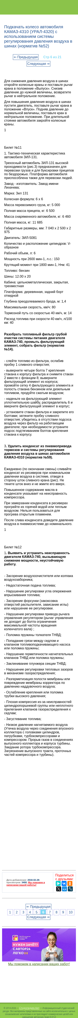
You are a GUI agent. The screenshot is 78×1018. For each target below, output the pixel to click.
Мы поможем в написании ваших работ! (39, 964)
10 (71, 912)
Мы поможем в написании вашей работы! (25, 883)
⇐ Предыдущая (26, 57)
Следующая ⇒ (38, 63)
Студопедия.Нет (29, 1008)
